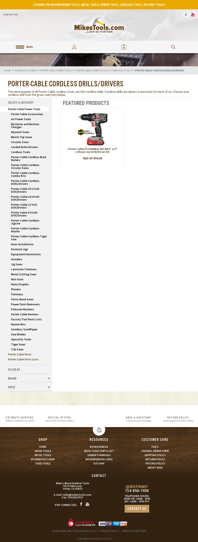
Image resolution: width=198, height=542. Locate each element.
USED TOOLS (42, 463)
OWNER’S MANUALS (99, 455)
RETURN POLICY (155, 459)
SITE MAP (99, 463)
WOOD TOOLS (43, 451)
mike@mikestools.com (77, 494)
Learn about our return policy (178, 419)
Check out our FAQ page (138, 419)
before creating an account (20, 419)
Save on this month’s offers (59, 419)
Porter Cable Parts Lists (23, 359)
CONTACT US (137, 509)
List (184, 103)
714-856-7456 (137, 491)
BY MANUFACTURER (43, 459)
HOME (42, 446)
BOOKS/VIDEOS (99, 446)
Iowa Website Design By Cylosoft (95, 538)
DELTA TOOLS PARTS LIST (99, 451)
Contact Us (10, 14)
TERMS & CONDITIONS (133, 530)
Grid (177, 103)
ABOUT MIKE (155, 467)
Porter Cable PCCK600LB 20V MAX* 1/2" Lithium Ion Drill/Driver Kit (92, 150)
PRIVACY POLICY (109, 530)
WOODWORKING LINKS (99, 459)
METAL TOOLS (43, 455)
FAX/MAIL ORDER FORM (155, 451)
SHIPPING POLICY (155, 455)
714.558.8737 (75, 497)
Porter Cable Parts (19, 354)
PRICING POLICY (155, 463)
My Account (74, 47)
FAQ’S (155, 446)
